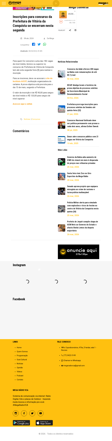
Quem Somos (22, 352)
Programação (22, 356)
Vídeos (19, 372)
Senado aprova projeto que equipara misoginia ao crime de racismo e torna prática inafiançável (82, 189)
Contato (20, 380)
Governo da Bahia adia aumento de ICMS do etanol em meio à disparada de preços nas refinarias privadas (82, 160)
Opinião (20, 368)
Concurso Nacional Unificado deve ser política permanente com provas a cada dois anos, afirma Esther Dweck (83, 123)
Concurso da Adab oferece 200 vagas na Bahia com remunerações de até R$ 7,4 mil (83, 72)
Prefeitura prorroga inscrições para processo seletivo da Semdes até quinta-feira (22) (82, 107)
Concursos (36, 119)
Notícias (27, 119)
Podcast (20, 376)
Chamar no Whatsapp (72, 360)
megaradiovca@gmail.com (74, 366)
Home (19, 348)
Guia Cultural (22, 360)
